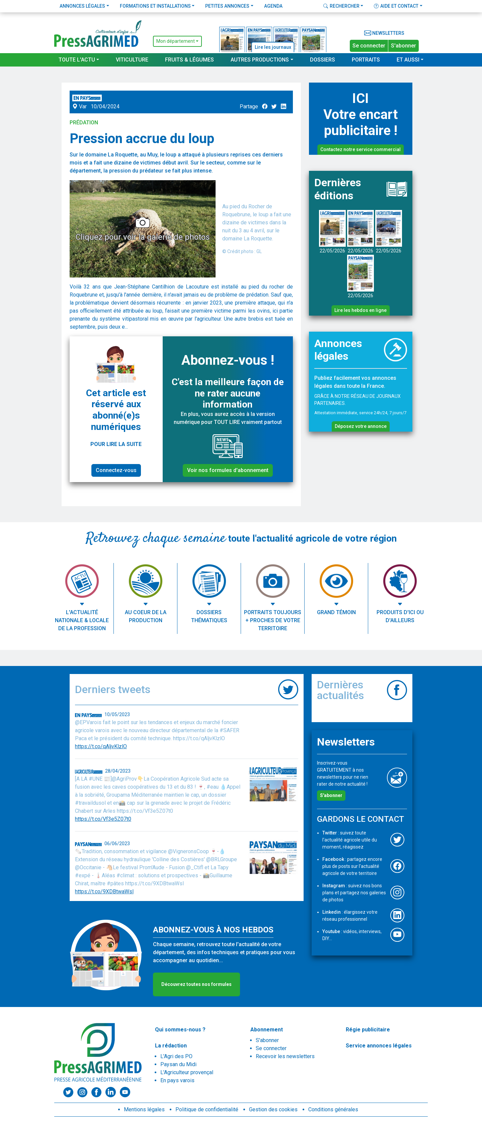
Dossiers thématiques (209, 616)
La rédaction (171, 1045)
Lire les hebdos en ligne (360, 310)
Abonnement (266, 1029)
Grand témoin (336, 612)
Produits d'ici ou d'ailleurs (400, 616)
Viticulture (132, 60)
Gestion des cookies (273, 1109)
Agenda (273, 6)
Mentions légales (144, 1109)
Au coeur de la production (145, 616)
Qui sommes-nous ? (180, 1029)
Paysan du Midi (178, 1064)
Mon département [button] (175, 41)
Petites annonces (227, 6)
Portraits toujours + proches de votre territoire (272, 620)
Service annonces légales (379, 1045)
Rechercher (341, 6)
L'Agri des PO (176, 1056)
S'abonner (403, 45)
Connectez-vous (116, 470)
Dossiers (322, 60)
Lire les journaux (273, 47)
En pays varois (177, 1080)
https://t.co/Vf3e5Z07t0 (103, 819)
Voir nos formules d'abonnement (227, 470)
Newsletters (384, 33)
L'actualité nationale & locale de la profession (82, 620)
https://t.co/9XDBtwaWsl (104, 891)
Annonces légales (82, 6)
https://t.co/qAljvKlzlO (101, 746)
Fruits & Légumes (189, 60)
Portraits (366, 60)
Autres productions (260, 60)
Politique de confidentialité (206, 1109)
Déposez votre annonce (361, 426)
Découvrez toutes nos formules (196, 984)
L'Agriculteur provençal (186, 1072)
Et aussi (408, 60)
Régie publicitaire (368, 1029)
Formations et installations (155, 6)
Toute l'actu (77, 60)
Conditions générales (333, 1109)
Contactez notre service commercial (360, 149)
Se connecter (368, 45)
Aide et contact (396, 6)
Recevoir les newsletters (285, 1056)
